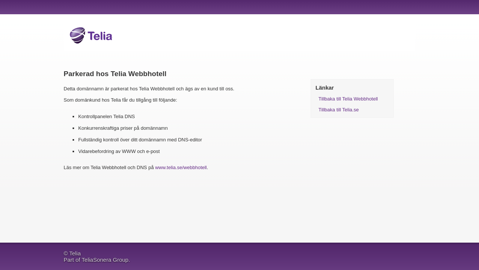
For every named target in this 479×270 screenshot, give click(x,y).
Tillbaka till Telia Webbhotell (348, 99)
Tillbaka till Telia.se (338, 109)
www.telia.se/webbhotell (181, 167)
